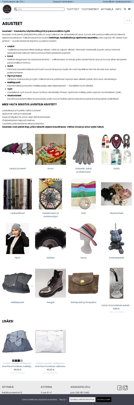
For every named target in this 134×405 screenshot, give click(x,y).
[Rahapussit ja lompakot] (83, 292)
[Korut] (50, 155)
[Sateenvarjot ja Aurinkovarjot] (50, 199)
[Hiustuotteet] (116, 199)
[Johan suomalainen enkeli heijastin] (116, 292)
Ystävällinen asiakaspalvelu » (117, 1)
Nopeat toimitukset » (63, 1)
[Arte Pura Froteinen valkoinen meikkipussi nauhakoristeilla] (50, 351)
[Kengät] (50, 292)
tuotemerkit (90, 9)
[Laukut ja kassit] (17, 155)
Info (118, 9)
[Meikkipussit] (17, 292)
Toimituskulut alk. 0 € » (13, 1)
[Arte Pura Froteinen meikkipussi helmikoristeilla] (17, 351)
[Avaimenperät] (116, 244)
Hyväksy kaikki (103, 399)
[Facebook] (119, 388)
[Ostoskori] (125, 9)
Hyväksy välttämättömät (82, 399)
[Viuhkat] (50, 244)
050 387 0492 (82, 392)
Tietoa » (63, 399)
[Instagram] (125, 388)
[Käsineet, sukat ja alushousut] (83, 155)
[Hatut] (83, 244)
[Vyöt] (83, 199)
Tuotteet (72, 9)
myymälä (107, 9)
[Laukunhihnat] (17, 199)
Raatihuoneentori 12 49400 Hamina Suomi (12, 393)
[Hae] (39, 9)
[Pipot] (17, 244)
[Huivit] (116, 155)
